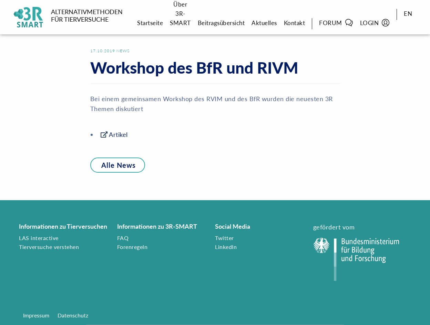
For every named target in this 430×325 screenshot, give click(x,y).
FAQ (123, 238)
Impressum (36, 315)
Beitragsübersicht (221, 22)
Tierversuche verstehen (49, 246)
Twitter (224, 238)
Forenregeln (132, 246)
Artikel (118, 134)
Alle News (113, 165)
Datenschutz (73, 315)
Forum (336, 23)
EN (408, 13)
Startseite (150, 22)
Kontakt (294, 22)
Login (375, 23)
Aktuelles (264, 22)
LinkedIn (226, 246)
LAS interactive (39, 238)
